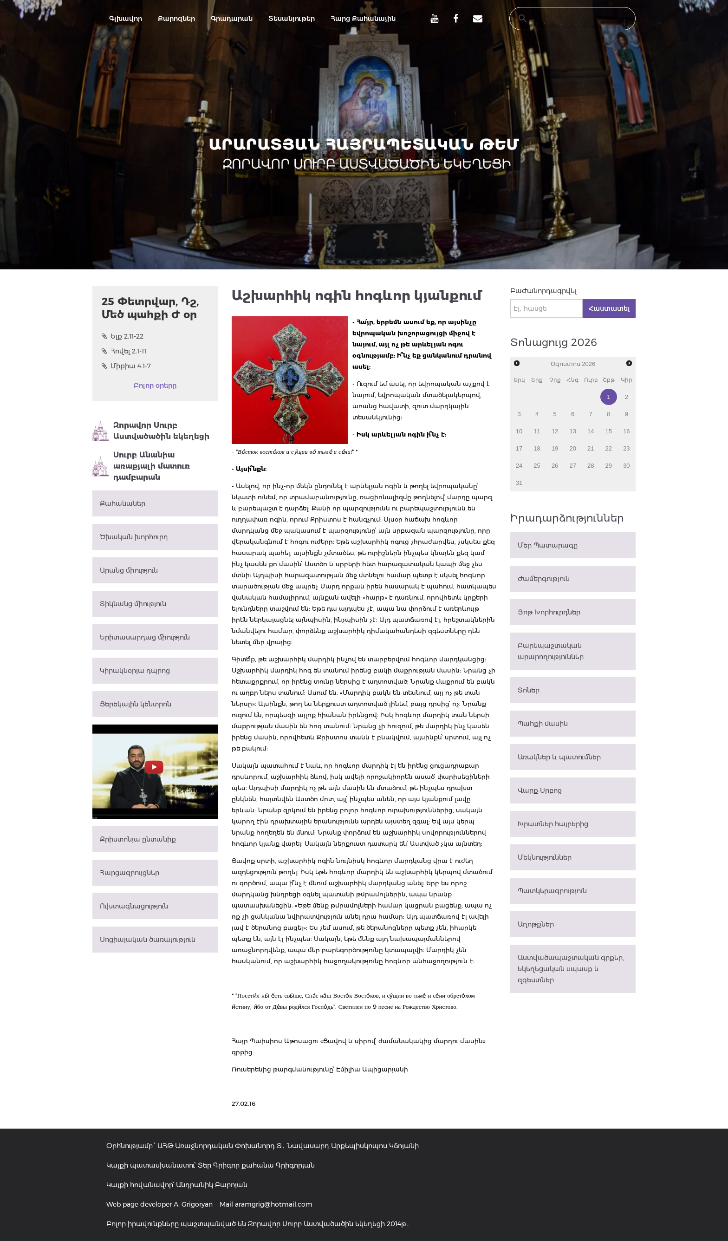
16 (626, 431)
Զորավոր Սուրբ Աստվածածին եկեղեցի (150, 431)
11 (536, 431)
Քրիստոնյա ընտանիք (138, 839)
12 (555, 431)
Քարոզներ (176, 18)
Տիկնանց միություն (133, 604)
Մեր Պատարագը (548, 545)
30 (626, 465)
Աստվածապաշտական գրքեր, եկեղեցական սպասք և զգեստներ (571, 969)
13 (572, 431)
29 (608, 465)
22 (608, 448)
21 (590, 448)
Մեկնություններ (545, 857)
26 (555, 465)
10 (519, 431)
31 (519, 482)
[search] (564, 18)
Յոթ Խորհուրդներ (549, 612)
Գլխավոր (125, 18)
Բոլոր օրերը (155, 385)
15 (608, 431)
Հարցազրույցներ (129, 873)
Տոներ (529, 690)
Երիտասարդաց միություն (145, 637)
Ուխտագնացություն (134, 906)
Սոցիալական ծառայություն (147, 939)
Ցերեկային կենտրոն (135, 704)
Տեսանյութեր (291, 18)
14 (590, 431)
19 (555, 448)
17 (519, 448)
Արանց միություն (129, 570)
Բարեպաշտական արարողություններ (551, 651)
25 (536, 465)
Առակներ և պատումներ (559, 757)
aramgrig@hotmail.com (273, 1204)
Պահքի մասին (543, 723)
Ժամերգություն (544, 579)
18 (536, 448)
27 (572, 465)
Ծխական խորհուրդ (134, 537)
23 (626, 448)
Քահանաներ (122, 503)
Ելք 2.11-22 (122, 336)
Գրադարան (232, 18)
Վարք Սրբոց (540, 790)
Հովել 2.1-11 (124, 351)
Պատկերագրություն (552, 891)
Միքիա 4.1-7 (126, 366)
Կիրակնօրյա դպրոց (135, 670)
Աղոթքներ (536, 924)
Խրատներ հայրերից (553, 824)
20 (572, 448)
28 (590, 465)
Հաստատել (609, 308)
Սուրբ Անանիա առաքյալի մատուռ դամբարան (141, 466)
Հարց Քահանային (363, 18)
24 (519, 465)
